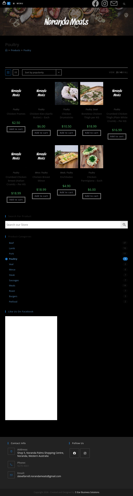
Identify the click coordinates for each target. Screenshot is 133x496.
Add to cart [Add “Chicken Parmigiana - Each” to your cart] (91, 196)
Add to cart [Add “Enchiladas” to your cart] (66, 192)
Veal (11, 264)
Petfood (13, 301)
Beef (11, 242)
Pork (11, 253)
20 (117, 72)
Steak (95, 109)
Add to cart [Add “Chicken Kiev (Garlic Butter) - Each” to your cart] (41, 132)
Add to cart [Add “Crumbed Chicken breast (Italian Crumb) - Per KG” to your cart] (16, 199)
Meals (62, 172)
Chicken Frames (16, 113)
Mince (37, 172)
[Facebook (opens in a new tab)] (95, 3)
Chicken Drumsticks (66, 115)
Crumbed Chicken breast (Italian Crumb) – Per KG (16, 180)
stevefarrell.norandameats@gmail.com (39, 476)
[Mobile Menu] (16, 3)
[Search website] (124, 4)
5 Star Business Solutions (87, 492)
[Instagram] (85, 453)
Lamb (12, 248)
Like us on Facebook (20, 311)
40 (121, 72)
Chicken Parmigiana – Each (91, 178)
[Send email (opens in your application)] (114, 3)
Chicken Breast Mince (41, 178)
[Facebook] (74, 453)
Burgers (13, 296)
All (126, 72)
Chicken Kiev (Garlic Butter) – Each (41, 115)
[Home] (6, 50)
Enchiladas (66, 177)
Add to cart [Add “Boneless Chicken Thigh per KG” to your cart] (91, 132)
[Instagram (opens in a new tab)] (104, 3)
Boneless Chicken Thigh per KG (92, 115)
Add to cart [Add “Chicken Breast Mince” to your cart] (41, 196)
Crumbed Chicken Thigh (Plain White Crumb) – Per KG (116, 117)
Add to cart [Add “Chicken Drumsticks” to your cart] (66, 132)
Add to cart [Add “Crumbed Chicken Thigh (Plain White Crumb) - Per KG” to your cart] (117, 136)
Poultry (16, 109)
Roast (12, 290)
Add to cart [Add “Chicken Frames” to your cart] (16, 129)
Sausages (14, 280)
